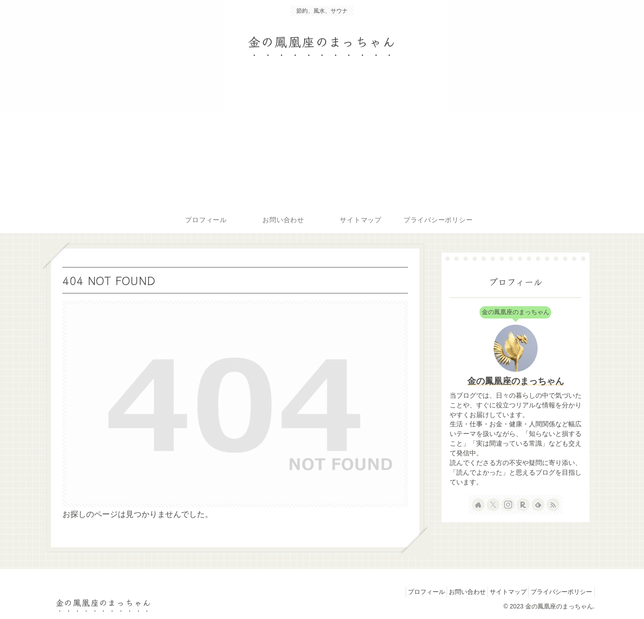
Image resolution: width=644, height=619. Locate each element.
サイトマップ (500, 591)
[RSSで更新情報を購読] (553, 504)
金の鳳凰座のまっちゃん (515, 381)
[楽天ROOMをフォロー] (523, 504)
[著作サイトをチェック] (478, 504)
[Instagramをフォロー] (508, 504)
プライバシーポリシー (559, 591)
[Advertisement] (322, 140)
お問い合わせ (454, 591)
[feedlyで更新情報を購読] (538, 504)
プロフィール (408, 591)
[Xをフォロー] (493, 504)
